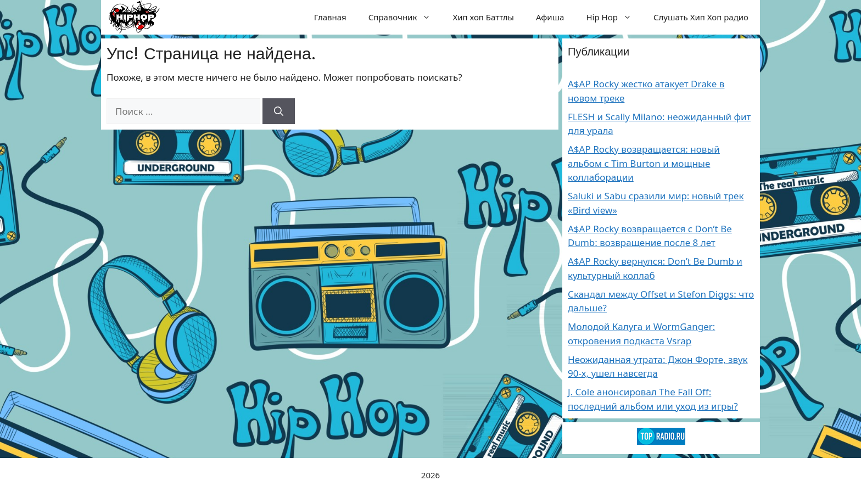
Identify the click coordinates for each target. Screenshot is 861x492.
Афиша (550, 17)
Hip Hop (614, 17)
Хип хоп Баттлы (482, 17)
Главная (330, 17)
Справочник (405, 17)
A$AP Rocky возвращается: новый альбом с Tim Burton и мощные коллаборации (644, 163)
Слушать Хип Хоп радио (700, 17)
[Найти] (278, 111)
